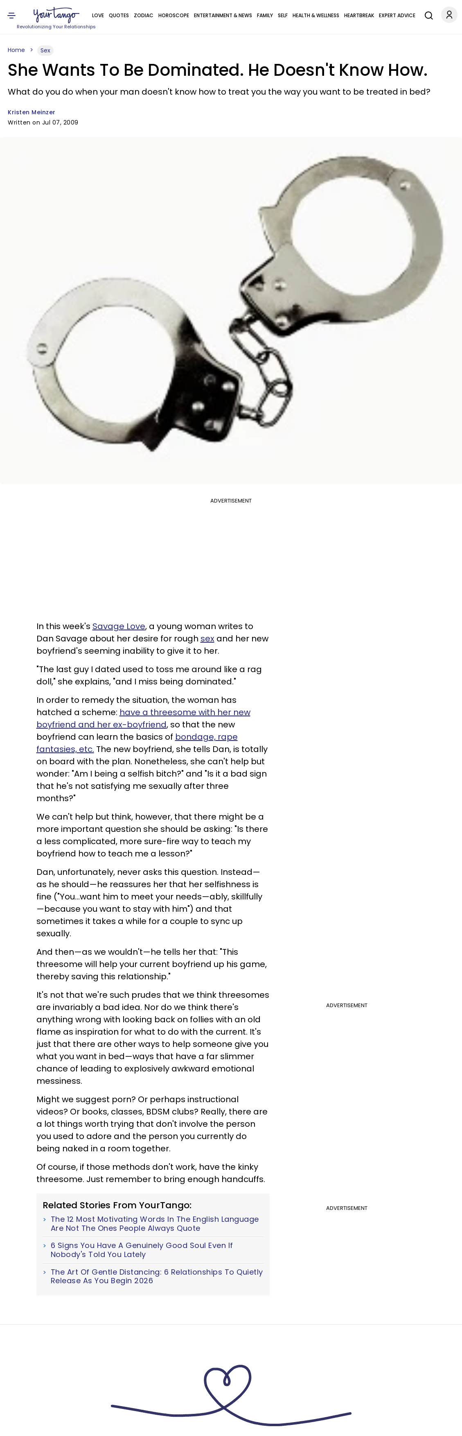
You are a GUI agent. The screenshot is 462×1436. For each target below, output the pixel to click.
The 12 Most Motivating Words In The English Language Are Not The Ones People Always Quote (155, 1223)
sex (207, 638)
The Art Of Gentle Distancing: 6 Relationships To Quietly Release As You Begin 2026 (157, 1276)
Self (283, 15)
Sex (45, 50)
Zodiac (143, 15)
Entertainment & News (223, 15)
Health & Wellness (316, 15)
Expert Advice (397, 15)
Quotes (119, 15)
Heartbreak (359, 15)
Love (98, 15)
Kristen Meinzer (32, 112)
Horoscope (173, 15)
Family (265, 15)
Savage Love (118, 626)
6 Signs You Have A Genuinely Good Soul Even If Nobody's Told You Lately (142, 1250)
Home (16, 50)
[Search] (427, 14)
